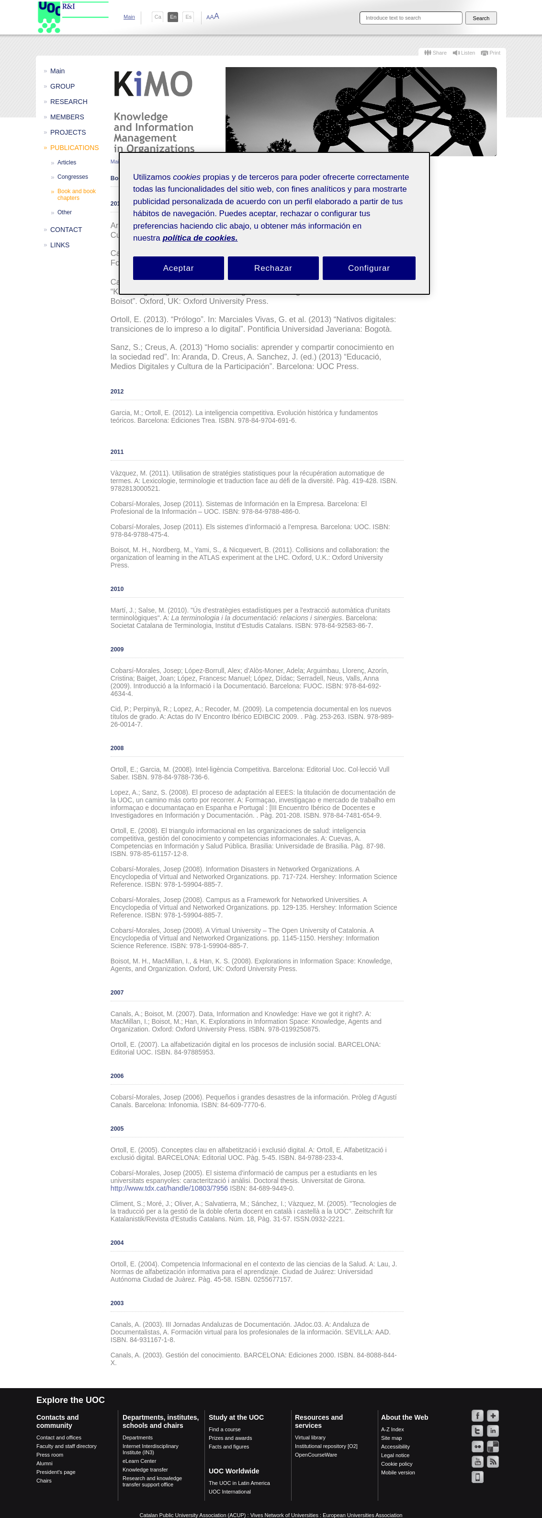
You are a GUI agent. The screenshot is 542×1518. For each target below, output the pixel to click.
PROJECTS (68, 132)
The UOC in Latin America (239, 1483)
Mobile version (398, 1472)
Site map (391, 1438)
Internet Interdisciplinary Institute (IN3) (151, 1449)
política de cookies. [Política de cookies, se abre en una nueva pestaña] (200, 238)
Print (494, 53)
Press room (49, 1455)
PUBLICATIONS (74, 147)
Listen (468, 53)
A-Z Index (392, 1429)
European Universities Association (362, 1515)
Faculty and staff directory (66, 1446)
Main (129, 17)
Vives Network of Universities (284, 1515)
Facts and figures (229, 1446)
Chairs (44, 1480)
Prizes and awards (230, 1438)
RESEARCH (69, 101)
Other (64, 212)
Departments (138, 1437)
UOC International (230, 1492)
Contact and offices (58, 1437)
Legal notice (395, 1455)
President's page (56, 1472)
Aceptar (178, 268)
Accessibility (395, 1446)
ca (158, 17)
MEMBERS (67, 117)
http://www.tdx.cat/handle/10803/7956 (169, 1188)
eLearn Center (139, 1461)
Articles (66, 162)
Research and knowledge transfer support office (152, 1481)
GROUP (62, 86)
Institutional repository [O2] (326, 1446)
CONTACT (66, 229)
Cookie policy (396, 1464)
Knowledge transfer (145, 1469)
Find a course (225, 1429)
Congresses (72, 177)
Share (440, 53)
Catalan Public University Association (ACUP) (193, 1515)
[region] (274, 223)
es (188, 17)
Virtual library (310, 1437)
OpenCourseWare (316, 1455)
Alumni (44, 1463)
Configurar (369, 268)
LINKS (59, 245)
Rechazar (273, 268)
